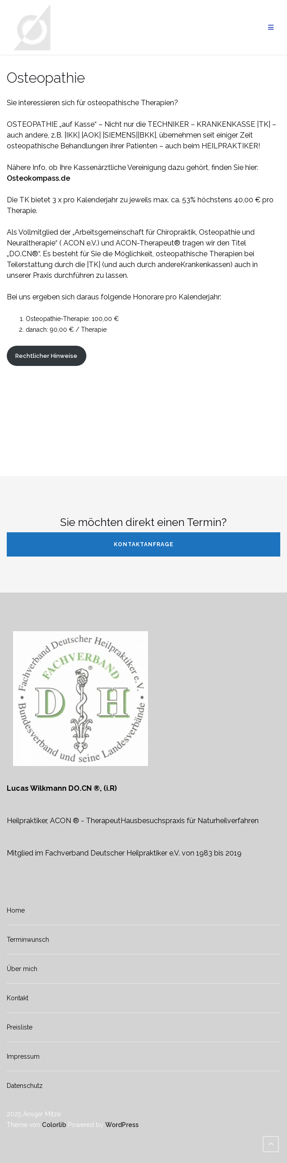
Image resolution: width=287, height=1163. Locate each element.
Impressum (23, 1056)
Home (16, 910)
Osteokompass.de (38, 178)
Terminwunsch (28, 939)
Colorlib (54, 1124)
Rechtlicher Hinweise (46, 355)
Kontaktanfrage (144, 544)
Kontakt (17, 998)
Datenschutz (25, 1085)
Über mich (22, 968)
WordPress (122, 1124)
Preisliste (19, 1027)
